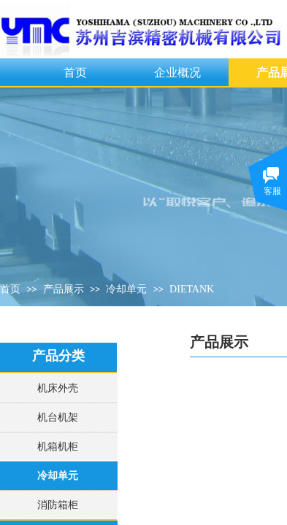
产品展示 (63, 289)
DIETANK (191, 289)
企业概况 (177, 72)
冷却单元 (126, 289)
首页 (75, 72)
